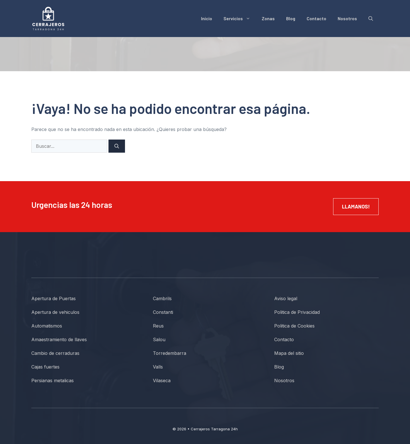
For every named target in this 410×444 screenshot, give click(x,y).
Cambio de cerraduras (55, 353)
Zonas (268, 18)
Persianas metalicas (52, 380)
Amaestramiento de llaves (59, 339)
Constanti (163, 312)
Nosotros (347, 18)
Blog (290, 18)
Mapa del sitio (289, 353)
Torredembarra (169, 353)
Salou (159, 339)
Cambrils (162, 298)
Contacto (316, 18)
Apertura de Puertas (53, 298)
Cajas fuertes (45, 367)
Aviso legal (285, 298)
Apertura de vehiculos (55, 312)
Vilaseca (162, 380)
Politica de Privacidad (297, 312)
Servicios (240, 18)
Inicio (206, 18)
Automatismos (46, 326)
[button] (371, 18)
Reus (158, 326)
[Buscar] (116, 146)
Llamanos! (356, 206)
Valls (158, 367)
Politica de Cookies (294, 326)
